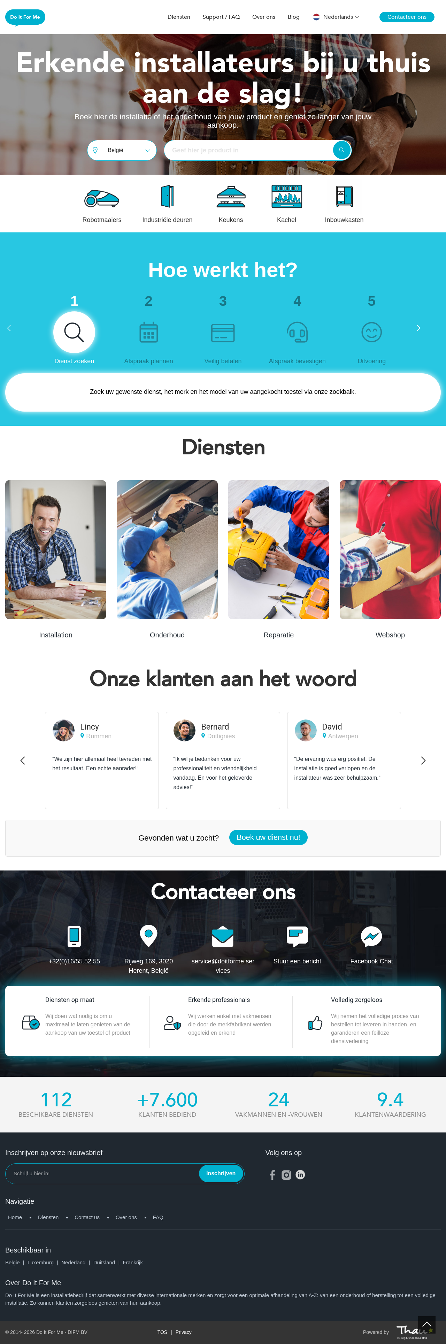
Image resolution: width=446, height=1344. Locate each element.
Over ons (263, 17)
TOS (162, 1332)
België (16, 1262)
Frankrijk (133, 1262)
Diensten (179, 17)
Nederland (77, 1262)
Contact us (87, 1217)
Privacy (184, 1332)
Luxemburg (44, 1262)
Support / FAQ (221, 17)
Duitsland (108, 1262)
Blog (294, 17)
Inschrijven (221, 1173)
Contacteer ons (406, 17)
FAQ (158, 1217)
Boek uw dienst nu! (268, 837)
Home (15, 1217)
